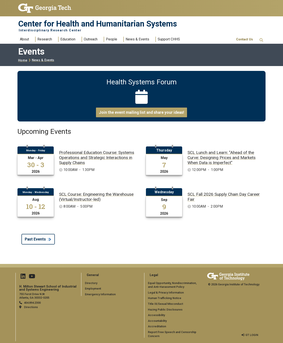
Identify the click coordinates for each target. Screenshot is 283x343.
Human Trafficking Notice (164, 298)
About (24, 39)
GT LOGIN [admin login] (251, 335)
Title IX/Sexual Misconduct (165, 303)
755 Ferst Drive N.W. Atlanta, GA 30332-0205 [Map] (34, 295)
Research (44, 39)
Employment (93, 288)
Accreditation (157, 326)
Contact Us (244, 39)
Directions (31, 307)
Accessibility (156, 315)
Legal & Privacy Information (166, 292)
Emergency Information (100, 294)
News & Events (137, 39)
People (111, 39)
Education (67, 39)
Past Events (35, 239)
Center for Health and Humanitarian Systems (97, 24)
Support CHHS (169, 39)
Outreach (91, 39)
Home (22, 60)
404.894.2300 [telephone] (32, 302)
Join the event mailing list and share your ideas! (141, 112)
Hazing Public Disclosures (165, 309)
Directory (91, 283)
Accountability (157, 320)
